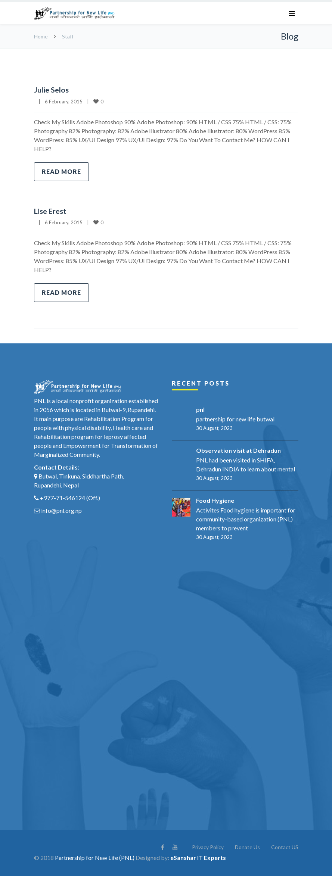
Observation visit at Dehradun (238, 449)
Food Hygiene (215, 500)
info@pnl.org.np (61, 510)
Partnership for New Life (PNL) (94, 857)
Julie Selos (51, 89)
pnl (200, 408)
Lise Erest (50, 210)
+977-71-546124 (62, 497)
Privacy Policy (208, 847)
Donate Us (247, 847)
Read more (61, 171)
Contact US (284, 847)
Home (41, 36)
